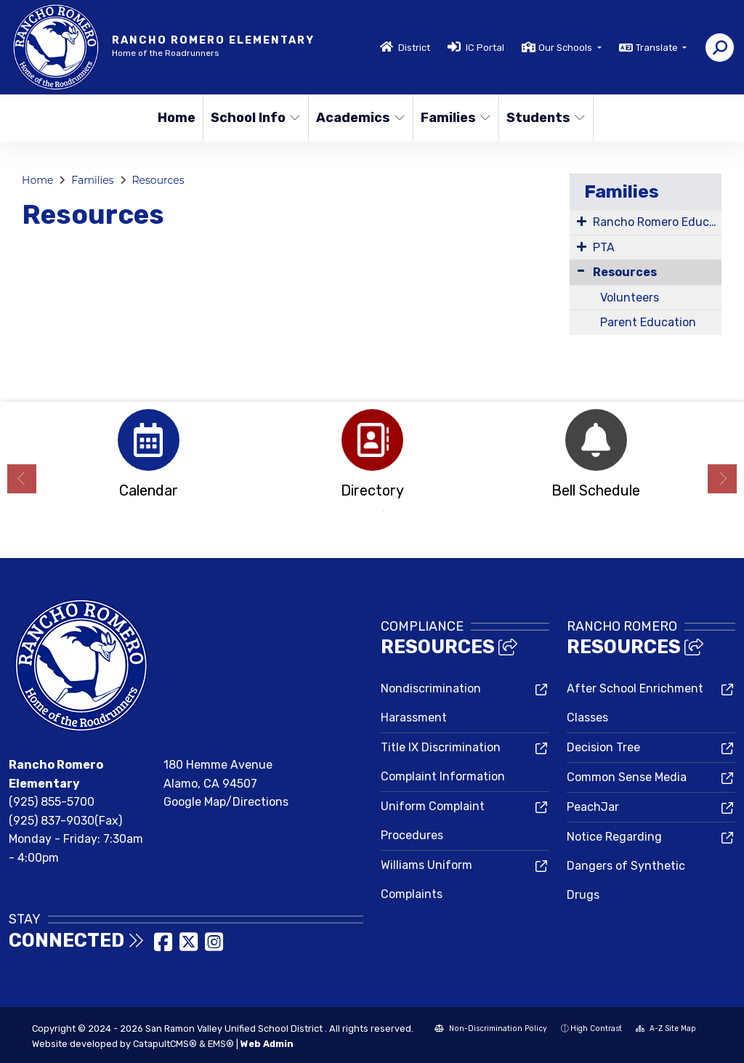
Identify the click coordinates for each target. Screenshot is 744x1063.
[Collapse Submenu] (581, 270)
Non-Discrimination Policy (490, 1028)
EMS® (221, 1043)
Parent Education (648, 322)
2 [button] (383, 511)
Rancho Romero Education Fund (657, 222)
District (414, 47)
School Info (254, 118)
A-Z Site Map (666, 1028)
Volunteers (629, 297)
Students (544, 118)
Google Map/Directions (225, 802)
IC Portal (485, 47)
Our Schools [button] (566, 47)
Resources (158, 180)
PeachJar (593, 807)
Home (176, 118)
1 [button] (361, 511)
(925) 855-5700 (51, 802)
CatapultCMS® (165, 1043)
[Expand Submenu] (581, 221)
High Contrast (596, 1028)
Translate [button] (658, 47)
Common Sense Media (627, 777)
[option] (148, 458)
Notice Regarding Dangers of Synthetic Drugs (626, 866)
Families (455, 118)
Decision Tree (603, 747)
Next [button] (722, 478)
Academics (359, 118)
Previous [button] (21, 478)
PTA (604, 247)
